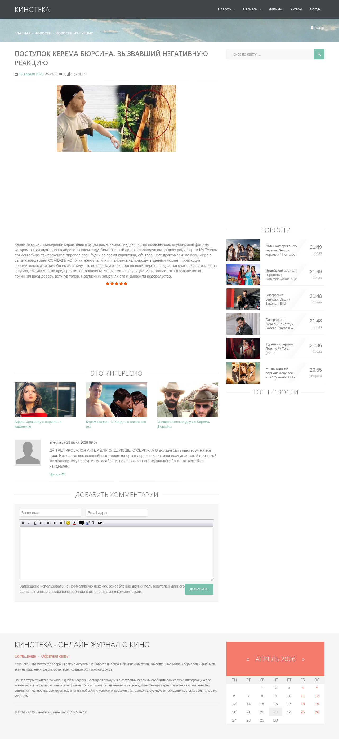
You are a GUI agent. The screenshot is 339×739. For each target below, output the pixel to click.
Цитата (57, 474)
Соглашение (25, 656)
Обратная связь (55, 656)
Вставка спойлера (100, 523)
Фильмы (276, 9)
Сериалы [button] (252, 9)
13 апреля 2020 (31, 74)
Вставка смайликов (68, 523)
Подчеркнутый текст (35, 523)
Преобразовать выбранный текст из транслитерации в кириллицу (94, 523)
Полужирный (23, 523)
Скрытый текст (82, 523)
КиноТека (32, 9)
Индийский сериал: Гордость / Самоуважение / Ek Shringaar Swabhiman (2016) (281, 275)
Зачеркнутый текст (41, 523)
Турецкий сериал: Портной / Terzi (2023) (280, 348)
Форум (315, 9)
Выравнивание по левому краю (49, 523)
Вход (317, 27)
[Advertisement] (116, 194)
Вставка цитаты (88, 523)
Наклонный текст (29, 523)
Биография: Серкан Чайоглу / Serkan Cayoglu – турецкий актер (279, 324)
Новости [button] (226, 9)
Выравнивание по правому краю (61, 523)
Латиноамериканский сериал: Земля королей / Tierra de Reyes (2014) (281, 250)
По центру (55, 523)
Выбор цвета (74, 523)
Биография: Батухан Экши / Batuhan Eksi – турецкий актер (278, 299)
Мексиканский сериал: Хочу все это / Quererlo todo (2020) (280, 373)
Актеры (296, 9)
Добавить (199, 589)
